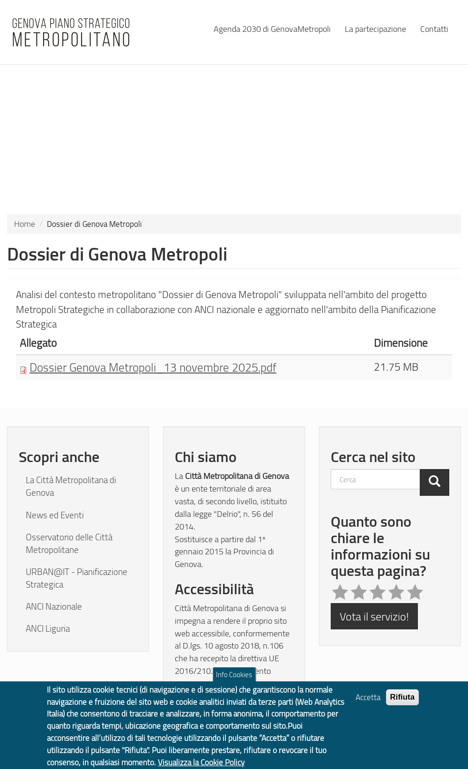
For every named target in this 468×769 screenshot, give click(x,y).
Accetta (368, 701)
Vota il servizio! (374, 616)
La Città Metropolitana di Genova (71, 486)
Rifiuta (402, 701)
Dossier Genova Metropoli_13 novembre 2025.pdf (153, 367)
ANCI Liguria (48, 628)
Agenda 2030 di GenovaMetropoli (272, 28)
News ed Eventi (55, 515)
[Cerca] (434, 482)
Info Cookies (234, 679)
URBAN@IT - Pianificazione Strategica (76, 578)
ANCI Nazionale (54, 606)
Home (24, 223)
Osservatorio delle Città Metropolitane (69, 543)
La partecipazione (375, 28)
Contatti (434, 28)
